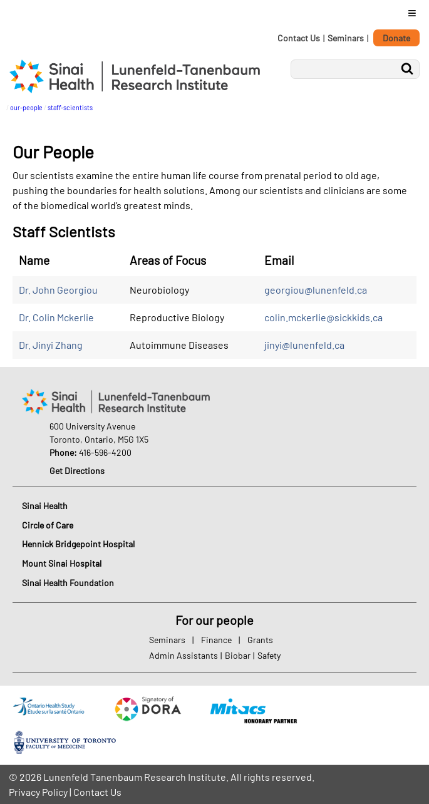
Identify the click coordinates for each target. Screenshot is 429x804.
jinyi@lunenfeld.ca (304, 345)
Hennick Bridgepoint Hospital (78, 544)
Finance (216, 639)
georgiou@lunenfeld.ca (315, 290)
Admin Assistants (183, 655)
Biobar (238, 655)
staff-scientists (70, 107)
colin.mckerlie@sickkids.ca (323, 317)
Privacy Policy (38, 792)
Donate (396, 38)
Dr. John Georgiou (58, 290)
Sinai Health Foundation (68, 582)
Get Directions (77, 470)
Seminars (346, 38)
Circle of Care (47, 525)
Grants (260, 639)
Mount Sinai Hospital (61, 563)
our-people (26, 107)
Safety (269, 655)
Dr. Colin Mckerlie (56, 317)
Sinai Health (45, 505)
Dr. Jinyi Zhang (51, 345)
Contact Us (298, 38)
